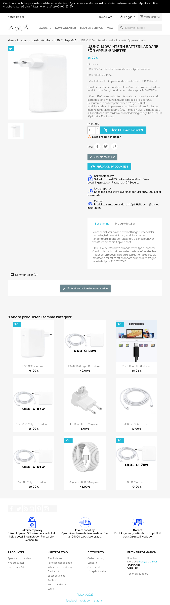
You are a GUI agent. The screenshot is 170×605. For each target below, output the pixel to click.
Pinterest (114, 146)
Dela (97, 146)
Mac (110, 28)
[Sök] (140, 27)
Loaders (45, 28)
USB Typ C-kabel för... (136, 424)
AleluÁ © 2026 (85, 594)
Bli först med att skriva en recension (85, 288)
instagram (98, 600)
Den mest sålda (16, 567)
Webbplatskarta (57, 584)
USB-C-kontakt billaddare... (136, 366)
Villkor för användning (60, 567)
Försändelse (55, 558)
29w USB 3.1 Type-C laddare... (85, 366)
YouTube (31, 508)
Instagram (46, 508)
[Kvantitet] (91, 130)
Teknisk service (91, 28)
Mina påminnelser (97, 571)
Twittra (105, 146)
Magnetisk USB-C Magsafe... (85, 482)
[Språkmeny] (106, 17)
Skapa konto (94, 567)
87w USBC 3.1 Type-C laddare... (33, 424)
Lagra (51, 588)
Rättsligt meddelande (60, 562)
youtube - (86, 600)
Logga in (92, 562)
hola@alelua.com (148, 561)
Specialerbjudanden (19, 558)
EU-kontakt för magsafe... (85, 424)
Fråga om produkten (109, 167)
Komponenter (65, 28)
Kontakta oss (16, 17)
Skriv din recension (102, 157)
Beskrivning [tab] (102, 223)
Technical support (137, 573)
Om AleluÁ (53, 571)
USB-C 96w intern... (33, 366)
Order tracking (95, 558)
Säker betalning (56, 575)
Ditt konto (95, 552)
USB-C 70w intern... (136, 482)
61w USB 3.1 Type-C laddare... (33, 482)
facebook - (73, 600)
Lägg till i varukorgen (123, 130)
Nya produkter (16, 562)
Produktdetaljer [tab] (125, 223)
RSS (25, 508)
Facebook (11, 508)
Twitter (18, 508)
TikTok (53, 508)
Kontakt (52, 580)
